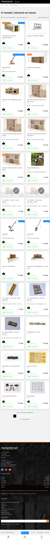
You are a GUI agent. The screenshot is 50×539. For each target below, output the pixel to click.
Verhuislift (5, 246)
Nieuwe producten (5, 512)
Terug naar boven (25, 431)
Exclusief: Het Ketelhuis (8, 278)
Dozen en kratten (32, 378)
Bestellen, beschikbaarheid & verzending (10, 502)
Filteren (25, 532)
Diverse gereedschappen (9, 408)
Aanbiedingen (4, 510)
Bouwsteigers (31, 408)
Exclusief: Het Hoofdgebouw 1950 (11, 99)
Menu (41, 537)
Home (8, 537)
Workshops (3, 504)
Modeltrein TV (4, 505)
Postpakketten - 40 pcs (33, 344)
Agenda (2, 507)
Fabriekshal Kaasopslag (33, 67)
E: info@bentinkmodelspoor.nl (7, 461)
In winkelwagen (7, 48)
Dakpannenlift (6, 67)
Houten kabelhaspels (33, 167)
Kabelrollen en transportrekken (11, 378)
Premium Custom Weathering (7, 509)
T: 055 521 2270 (4, 460)
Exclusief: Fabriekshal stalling (35, 35)
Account (25, 537)
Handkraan (30, 246)
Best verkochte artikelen (6, 514)
